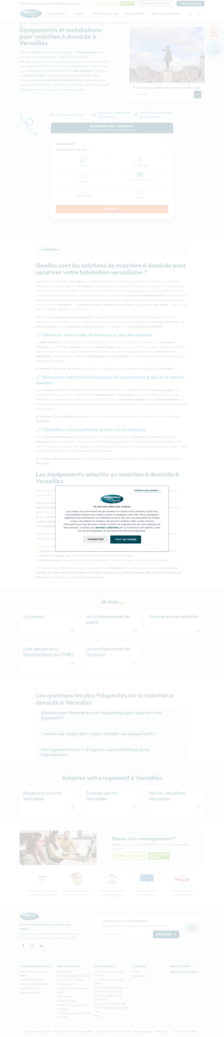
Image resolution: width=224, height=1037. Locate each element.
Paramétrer (95, 539)
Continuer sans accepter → (147, 490)
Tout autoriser (126, 539)
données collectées (107, 527)
